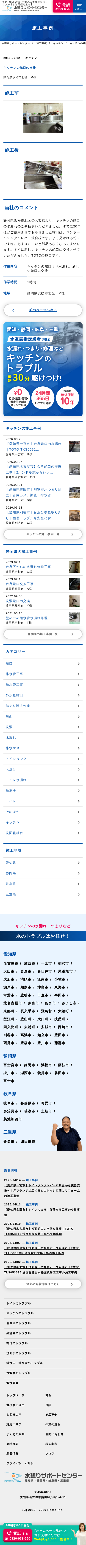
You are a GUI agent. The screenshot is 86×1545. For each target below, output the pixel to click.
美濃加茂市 (12, 1119)
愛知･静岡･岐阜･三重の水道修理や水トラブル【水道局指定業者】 (25, 3)
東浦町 (29, 1026)
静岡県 (10, 1055)
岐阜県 (10, 1093)
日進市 (43, 995)
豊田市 (59, 1034)
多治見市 (10, 1111)
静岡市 (29, 1065)
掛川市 (9, 1073)
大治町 (63, 1011)
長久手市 (27, 1011)
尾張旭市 (65, 971)
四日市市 (27, 1141)
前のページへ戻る (34, 310)
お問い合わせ (54, 1430)
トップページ (15, 1392)
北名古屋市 (12, 1003)
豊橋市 (26, 1042)
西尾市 (9, 1042)
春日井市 (44, 971)
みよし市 (69, 1003)
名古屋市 (10, 963)
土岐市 (46, 1111)
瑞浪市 (29, 1111)
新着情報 (12, 1450)
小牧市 (59, 979)
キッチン (31, 57)
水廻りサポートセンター (16, 43)
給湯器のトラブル (18, 1330)
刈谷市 (9, 1034)
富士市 (9, 1081)
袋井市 (43, 1073)
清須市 (26, 979)
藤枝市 (63, 1065)
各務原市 (27, 1103)
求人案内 (51, 1440)
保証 (48, 1401)
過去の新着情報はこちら (50, 1281)
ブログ (50, 1450)
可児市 (46, 1103)
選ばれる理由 (15, 1401)
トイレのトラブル (18, 1300)
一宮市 (46, 963)
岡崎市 (63, 1026)
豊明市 (26, 995)
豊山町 (26, 1019)
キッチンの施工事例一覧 (50, 534)
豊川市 (43, 1042)
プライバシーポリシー (21, 1459)
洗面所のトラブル (18, 1350)
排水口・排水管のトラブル (24, 1359)
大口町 (43, 1019)
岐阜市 (9, 1103)
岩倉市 (26, 971)
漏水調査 (12, 1379)
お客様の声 (14, 1411)
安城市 (46, 1026)
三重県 (10, 1131)
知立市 (43, 1034)
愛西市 (29, 963)
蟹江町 (9, 1019)
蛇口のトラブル (17, 1340)
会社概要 (12, 1440)
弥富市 (33, 1003)
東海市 (59, 987)
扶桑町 (59, 1019)
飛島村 (46, 1011)
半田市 (59, 995)
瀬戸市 (9, 987)
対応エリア (14, 1420)
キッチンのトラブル (20, 1310)
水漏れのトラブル (18, 1369)
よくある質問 (15, 1430)
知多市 (26, 987)
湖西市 (26, 1073)
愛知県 (10, 953)
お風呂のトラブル (18, 1320)
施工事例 (51, 1411)
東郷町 (9, 1011)
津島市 (43, 987)
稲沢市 (63, 963)
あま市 (50, 1003)
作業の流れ (53, 1420)
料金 (48, 1392)
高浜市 (26, 1034)
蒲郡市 (59, 1042)
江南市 (43, 979)
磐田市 (59, 1073)
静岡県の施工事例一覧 (51, 633)
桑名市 (9, 1141)
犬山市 (9, 971)
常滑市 (9, 995)
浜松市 (46, 1065)
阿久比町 (10, 1026)
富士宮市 (10, 1065)
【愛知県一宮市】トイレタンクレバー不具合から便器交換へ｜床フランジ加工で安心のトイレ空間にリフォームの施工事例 (42, 1190)
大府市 (9, 979)
